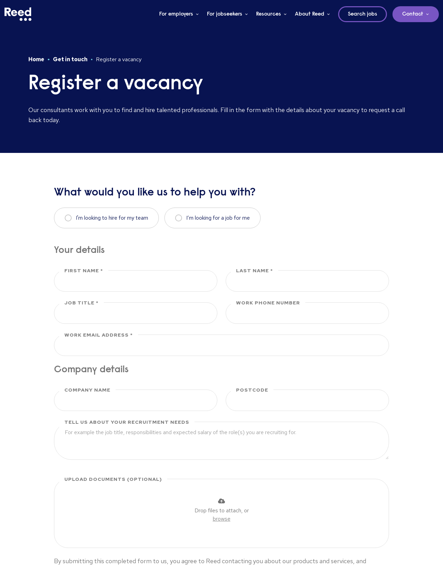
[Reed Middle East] (18, 14)
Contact (412, 14)
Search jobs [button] (362, 14)
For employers (176, 14)
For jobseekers (224, 14)
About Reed (309, 14)
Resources (268, 14)
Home (36, 59)
